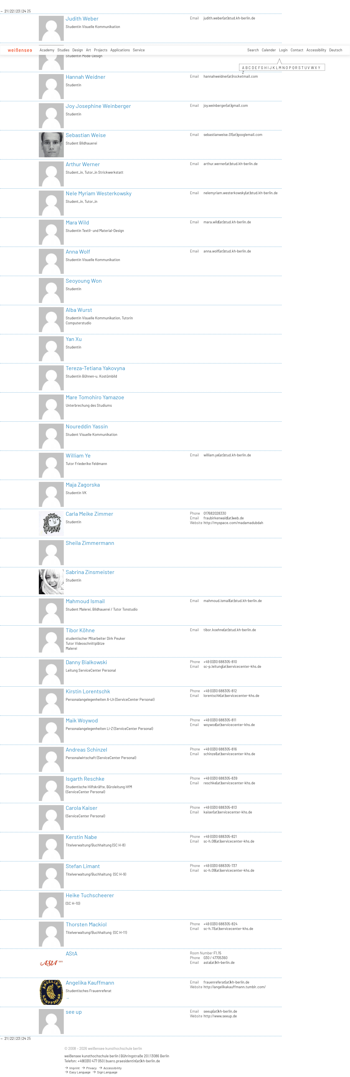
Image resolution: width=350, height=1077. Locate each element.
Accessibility (316, 50)
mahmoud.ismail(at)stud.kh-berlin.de (233, 600)
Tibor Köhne (80, 630)
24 (24, 11)
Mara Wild (77, 222)
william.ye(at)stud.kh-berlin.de (227, 455)
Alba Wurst (79, 309)
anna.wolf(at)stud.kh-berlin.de (227, 251)
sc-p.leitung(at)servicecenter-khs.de (232, 666)
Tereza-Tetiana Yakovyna (95, 368)
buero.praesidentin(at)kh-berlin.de (133, 1061)
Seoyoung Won (84, 280)
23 (18, 11)
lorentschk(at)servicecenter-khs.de (231, 695)
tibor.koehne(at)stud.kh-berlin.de (230, 630)
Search (253, 50)
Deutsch (335, 50)
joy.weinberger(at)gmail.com (226, 105)
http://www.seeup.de (220, 1016)
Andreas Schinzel (86, 749)
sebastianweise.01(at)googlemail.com (233, 134)
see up (74, 1011)
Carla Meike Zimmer (89, 513)
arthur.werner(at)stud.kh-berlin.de (231, 163)
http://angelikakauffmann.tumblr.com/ (235, 987)
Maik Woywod (82, 720)
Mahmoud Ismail (85, 601)
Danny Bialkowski (86, 662)
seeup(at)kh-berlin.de (220, 1011)
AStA (71, 953)
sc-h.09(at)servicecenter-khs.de (229, 870)
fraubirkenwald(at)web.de (224, 518)
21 (6, 11)
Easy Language (77, 1072)
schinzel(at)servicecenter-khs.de (229, 754)
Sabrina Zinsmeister (90, 571)
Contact (297, 50)
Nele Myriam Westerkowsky (98, 193)
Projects (100, 50)
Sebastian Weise (86, 135)
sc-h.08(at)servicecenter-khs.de (229, 841)
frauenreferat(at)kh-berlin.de (226, 982)
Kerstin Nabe (81, 836)
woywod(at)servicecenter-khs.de (229, 724)
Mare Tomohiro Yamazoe (95, 397)
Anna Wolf (78, 251)
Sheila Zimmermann (90, 542)
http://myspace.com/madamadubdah (233, 522)
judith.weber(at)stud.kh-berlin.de (229, 18)
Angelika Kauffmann (90, 982)
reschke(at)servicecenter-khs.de (229, 783)
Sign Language (104, 1072)
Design (77, 50)
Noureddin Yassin (87, 426)
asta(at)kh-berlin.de (219, 962)
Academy (47, 50)
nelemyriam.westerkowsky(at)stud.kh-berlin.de (241, 193)
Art (88, 50)
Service (139, 50)
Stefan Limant (83, 866)
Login (283, 50)
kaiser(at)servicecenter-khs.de (228, 812)
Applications (120, 50)
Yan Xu (74, 338)
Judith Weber (82, 18)
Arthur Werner (83, 164)
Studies (63, 50)
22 (12, 11)
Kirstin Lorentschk (88, 691)
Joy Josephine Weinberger (98, 105)
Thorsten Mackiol (86, 924)
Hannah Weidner (85, 76)
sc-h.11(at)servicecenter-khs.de (228, 928)
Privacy (89, 1068)
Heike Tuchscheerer (90, 895)
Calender (269, 50)
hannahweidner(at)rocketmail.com (231, 76)
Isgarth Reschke (85, 778)
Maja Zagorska (83, 484)
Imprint (72, 1068)
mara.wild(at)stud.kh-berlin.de (227, 222)
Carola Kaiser (81, 807)
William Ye (78, 455)
